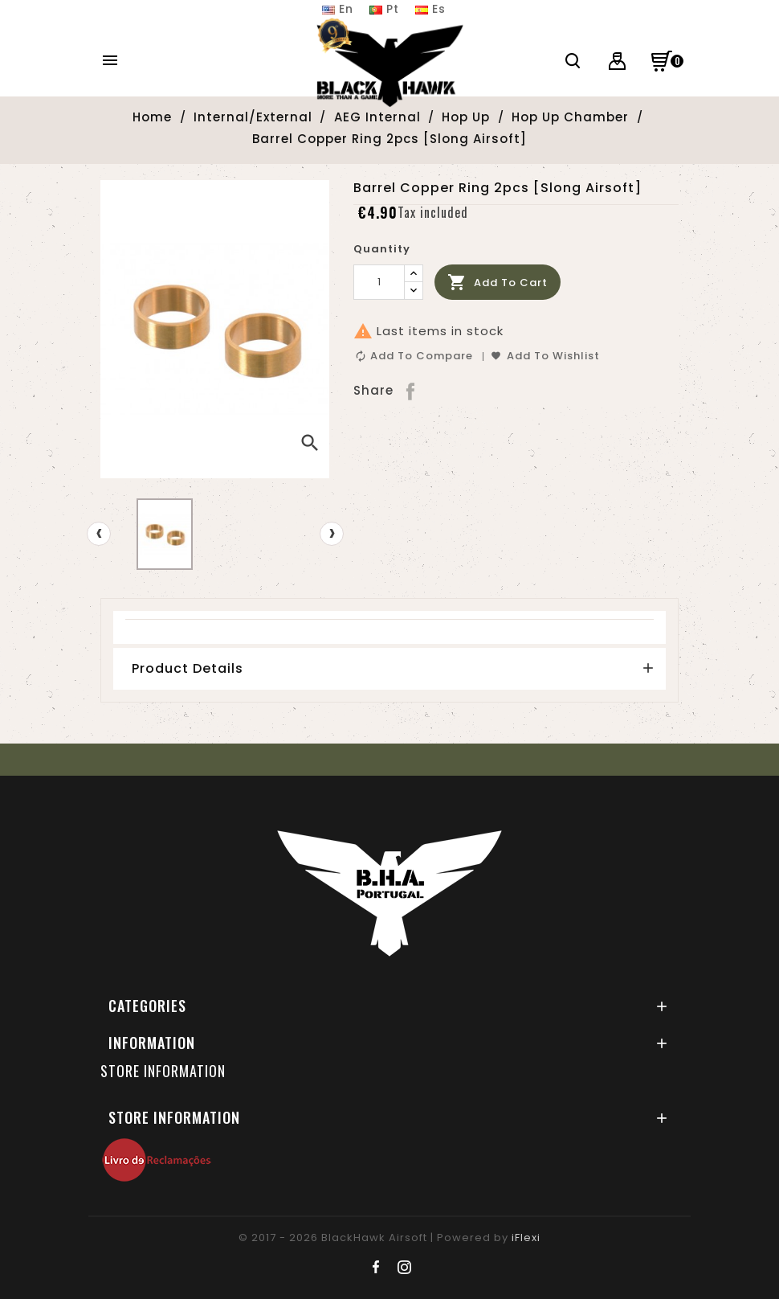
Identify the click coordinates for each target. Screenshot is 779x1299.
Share (412, 391)
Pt (384, 9)
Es (430, 9)
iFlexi (526, 1237)
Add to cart (497, 283)
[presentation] (99, 534)
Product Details (187, 668)
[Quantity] (379, 282)
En (337, 9)
